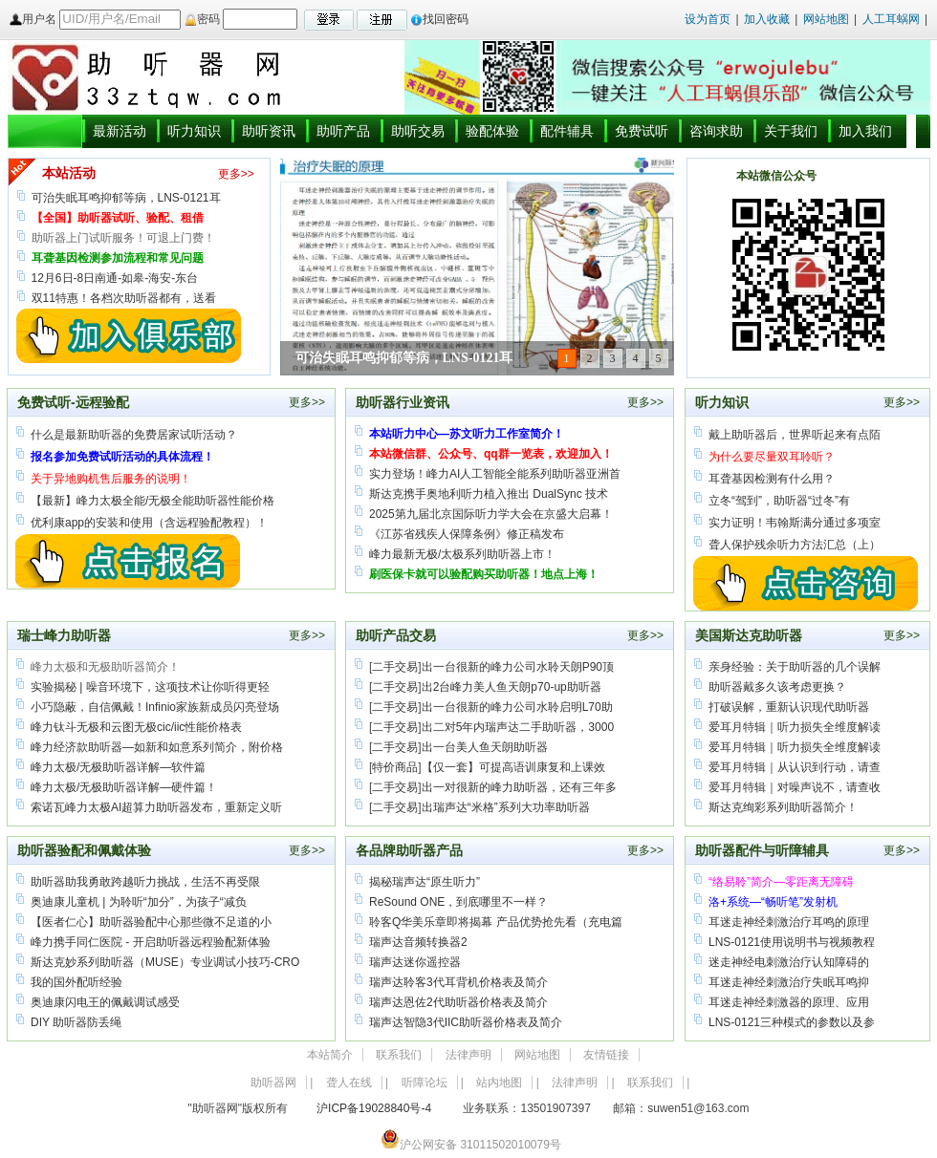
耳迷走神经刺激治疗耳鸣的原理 (788, 922)
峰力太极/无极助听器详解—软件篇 (118, 767)
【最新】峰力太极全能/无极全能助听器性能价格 (152, 500)
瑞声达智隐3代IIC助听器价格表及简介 (465, 1022)
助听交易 (418, 131)
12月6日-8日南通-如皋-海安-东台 (115, 278)
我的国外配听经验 (76, 982)
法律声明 (468, 1055)
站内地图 (499, 1082)
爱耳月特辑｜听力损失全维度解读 (794, 727)
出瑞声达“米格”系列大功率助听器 (506, 807)
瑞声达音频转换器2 (418, 942)
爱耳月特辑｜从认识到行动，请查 (794, 767)
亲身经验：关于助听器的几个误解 (794, 667)
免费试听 (641, 131)
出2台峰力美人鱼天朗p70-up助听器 (511, 687)
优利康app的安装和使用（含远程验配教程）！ (149, 522)
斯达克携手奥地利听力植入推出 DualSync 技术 (488, 494)
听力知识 (194, 131)
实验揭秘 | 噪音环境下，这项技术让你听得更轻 (150, 687)
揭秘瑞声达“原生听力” (424, 882)
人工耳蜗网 (891, 19)
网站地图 (827, 19)
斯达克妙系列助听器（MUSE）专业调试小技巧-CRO (165, 962)
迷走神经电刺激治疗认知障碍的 (788, 962)
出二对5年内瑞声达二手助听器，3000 (518, 727)
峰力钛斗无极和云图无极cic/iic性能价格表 (136, 727)
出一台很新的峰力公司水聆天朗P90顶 (518, 667)
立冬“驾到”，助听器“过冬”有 (779, 500)
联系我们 (399, 1055)
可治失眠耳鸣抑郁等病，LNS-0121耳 (126, 197)
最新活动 (119, 131)
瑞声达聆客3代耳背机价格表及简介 (458, 982)
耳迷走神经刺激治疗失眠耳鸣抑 (788, 982)
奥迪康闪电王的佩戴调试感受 (105, 1002)
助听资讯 (268, 131)
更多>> (236, 174)
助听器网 (273, 1082)
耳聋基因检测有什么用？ (771, 478)
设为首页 (707, 19)
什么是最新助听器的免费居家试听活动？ (134, 434)
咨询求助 (716, 131)
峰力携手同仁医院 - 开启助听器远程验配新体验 (151, 942)
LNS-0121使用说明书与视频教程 (791, 942)
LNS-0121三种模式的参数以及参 (791, 1022)
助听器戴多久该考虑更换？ (777, 687)
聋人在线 (349, 1082)
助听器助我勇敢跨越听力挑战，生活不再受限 (145, 882)
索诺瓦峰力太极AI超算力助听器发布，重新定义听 (156, 807)
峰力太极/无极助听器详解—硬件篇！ (124, 787)
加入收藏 (767, 19)
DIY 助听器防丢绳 (76, 1022)
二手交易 (395, 667)
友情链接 (606, 1055)
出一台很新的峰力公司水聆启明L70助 (517, 707)
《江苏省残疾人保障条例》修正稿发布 (466, 534)
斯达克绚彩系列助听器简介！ (783, 807)
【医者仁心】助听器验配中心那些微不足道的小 (151, 922)
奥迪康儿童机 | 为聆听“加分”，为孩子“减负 (139, 902)
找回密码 (439, 19)
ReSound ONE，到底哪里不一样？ (458, 902)
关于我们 (790, 131)
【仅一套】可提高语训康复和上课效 (513, 767)
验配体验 (492, 131)
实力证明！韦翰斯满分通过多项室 (794, 522)
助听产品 (343, 131)
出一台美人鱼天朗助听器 (485, 747)
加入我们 (865, 131)
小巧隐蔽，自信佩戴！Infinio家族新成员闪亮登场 (155, 707)
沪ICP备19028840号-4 (373, 1108)
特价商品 (395, 767)
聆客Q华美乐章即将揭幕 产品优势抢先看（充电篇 (495, 922)
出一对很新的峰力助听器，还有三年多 (519, 787)
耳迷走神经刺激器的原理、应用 (788, 1002)
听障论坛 (424, 1082)
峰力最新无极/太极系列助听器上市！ (462, 554)
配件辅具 (567, 131)
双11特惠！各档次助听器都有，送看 (124, 298)
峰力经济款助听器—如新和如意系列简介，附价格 (157, 747)
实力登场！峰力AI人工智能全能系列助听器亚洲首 (495, 474)
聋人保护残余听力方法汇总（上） (794, 544)
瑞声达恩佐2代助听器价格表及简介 (458, 1002)
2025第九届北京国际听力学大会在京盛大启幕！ (491, 514)
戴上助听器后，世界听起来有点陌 (794, 434)
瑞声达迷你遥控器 (415, 962)
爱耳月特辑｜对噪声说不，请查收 (794, 787)
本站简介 (330, 1055)
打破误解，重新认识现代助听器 (788, 707)
